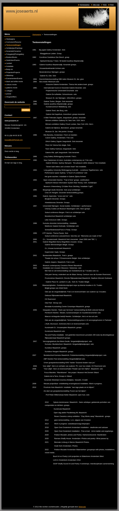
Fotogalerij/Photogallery (15, 54)
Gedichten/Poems (13, 60)
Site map (96, 5)
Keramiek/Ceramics (13, 51)
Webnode (82, 507)
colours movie (11, 85)
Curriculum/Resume (13, 42)
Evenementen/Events (14, 78)
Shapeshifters (11, 97)
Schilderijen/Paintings (14, 48)
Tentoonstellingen (13, 45)
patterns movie (11, 88)
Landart (9, 63)
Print (112, 5)
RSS (105, 5)
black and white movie (14, 81)
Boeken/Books (11, 57)
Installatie (9, 66)
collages (9, 91)
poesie (8, 94)
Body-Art (9, 69)
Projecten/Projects (13, 72)
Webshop (9, 75)
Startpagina (36, 35)
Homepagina (85, 5)
